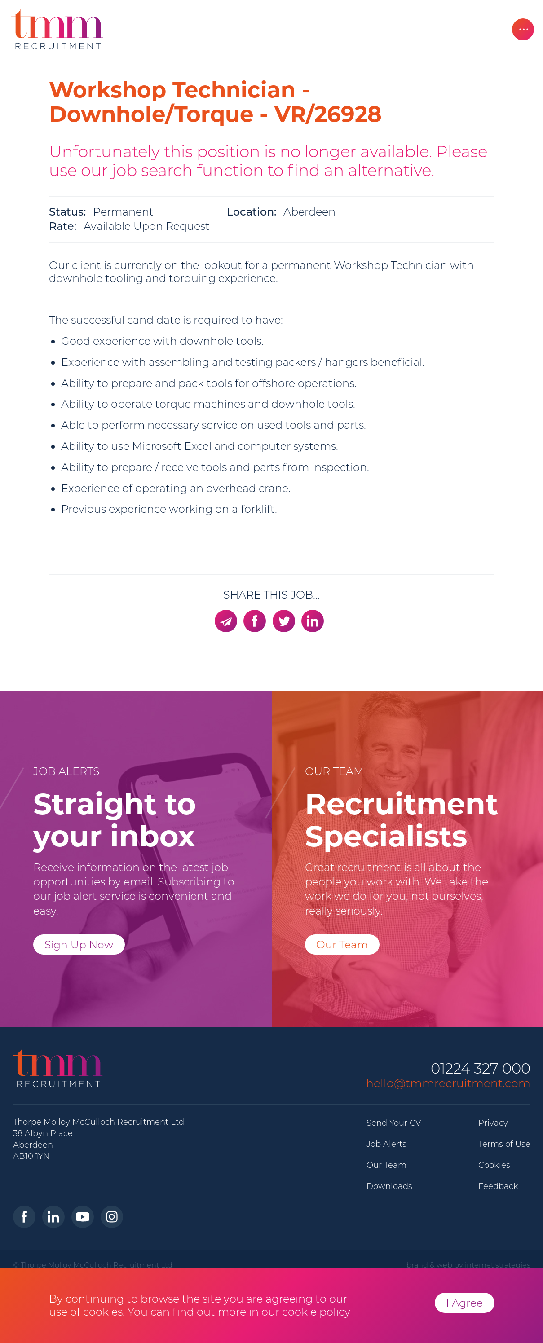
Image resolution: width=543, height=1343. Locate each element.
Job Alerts (386, 1144)
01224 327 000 (480, 1068)
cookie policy (316, 1311)
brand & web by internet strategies (468, 1264)
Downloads (389, 1186)
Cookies (494, 1165)
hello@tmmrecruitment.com (448, 1083)
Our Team (342, 944)
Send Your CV (393, 1123)
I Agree (464, 1302)
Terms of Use (504, 1144)
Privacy (493, 1123)
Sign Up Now (78, 944)
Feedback (498, 1186)
